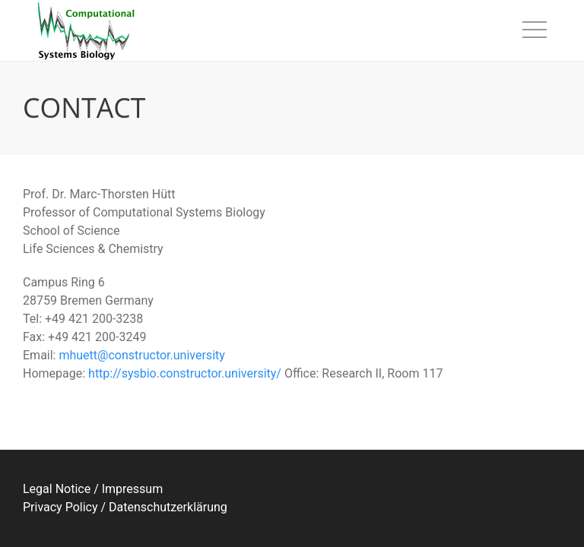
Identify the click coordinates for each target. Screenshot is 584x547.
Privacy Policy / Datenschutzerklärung (125, 507)
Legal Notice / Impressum (93, 489)
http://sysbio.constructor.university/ (184, 373)
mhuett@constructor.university (141, 355)
